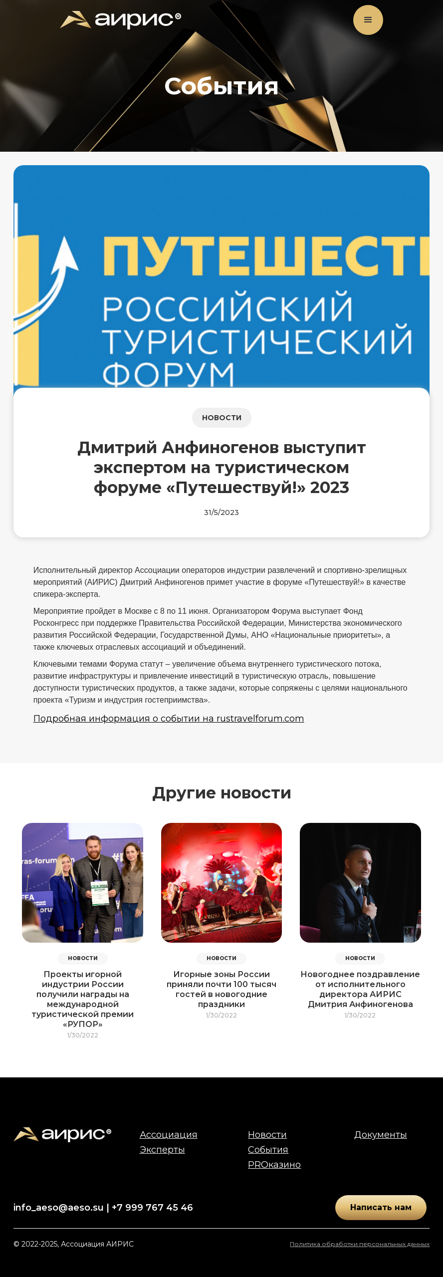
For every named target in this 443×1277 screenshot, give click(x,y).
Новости (267, 1134)
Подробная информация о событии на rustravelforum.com (168, 718)
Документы (380, 1134)
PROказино (274, 1164)
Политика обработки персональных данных (360, 1244)
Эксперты (162, 1149)
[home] (120, 20)
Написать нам (381, 1207)
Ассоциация (169, 1134)
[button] (368, 20)
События (268, 1149)
